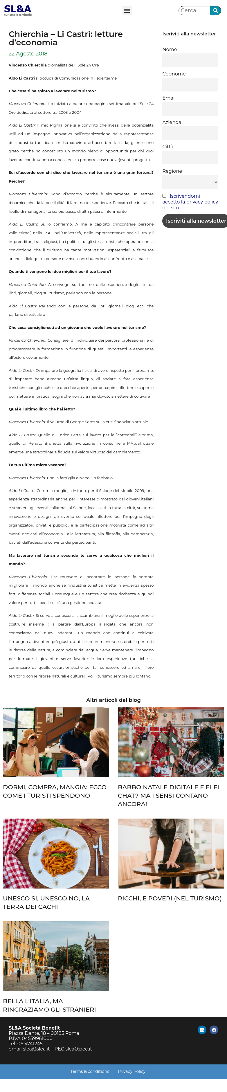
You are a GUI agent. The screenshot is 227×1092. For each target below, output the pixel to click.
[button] (127, 10)
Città (167, 146)
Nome (169, 49)
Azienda (171, 122)
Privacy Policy (131, 1071)
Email (169, 98)
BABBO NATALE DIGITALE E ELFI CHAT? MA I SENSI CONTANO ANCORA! (168, 795)
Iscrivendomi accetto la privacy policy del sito (190, 201)
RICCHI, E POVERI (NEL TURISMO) (170, 898)
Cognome (173, 74)
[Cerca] (215, 10)
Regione (172, 171)
